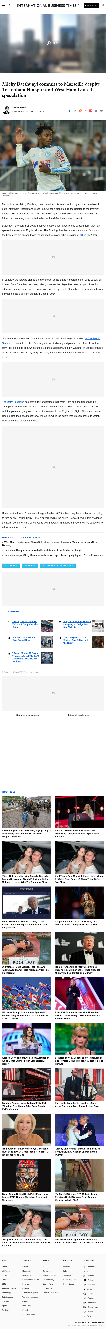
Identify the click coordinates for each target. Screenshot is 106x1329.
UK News (6, 1271)
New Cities (26, 1306)
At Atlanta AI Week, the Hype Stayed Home (23, 638)
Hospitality (26, 1271)
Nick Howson (21, 107)
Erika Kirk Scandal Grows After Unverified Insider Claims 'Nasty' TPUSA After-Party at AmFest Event (77, 1015)
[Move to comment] (101, 110)
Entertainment (7, 1297)
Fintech (25, 1310)
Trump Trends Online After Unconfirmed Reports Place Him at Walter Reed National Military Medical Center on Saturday (77, 970)
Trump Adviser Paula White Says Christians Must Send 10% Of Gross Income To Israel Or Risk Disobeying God (25, 1152)
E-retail (25, 1267)
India (65, 1271)
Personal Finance (9, 1288)
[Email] (96, 110)
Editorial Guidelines (78, 715)
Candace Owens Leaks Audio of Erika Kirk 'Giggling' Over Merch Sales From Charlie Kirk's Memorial (24, 1106)
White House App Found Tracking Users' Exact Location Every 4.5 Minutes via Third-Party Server (25, 924)
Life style (5, 1301)
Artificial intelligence (30, 1293)
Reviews (5, 1310)
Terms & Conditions (50, 1275)
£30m (83, 235)
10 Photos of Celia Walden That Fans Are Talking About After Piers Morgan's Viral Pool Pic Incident (25, 970)
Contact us (47, 1271)
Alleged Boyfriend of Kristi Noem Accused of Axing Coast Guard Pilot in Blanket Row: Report (25, 1061)
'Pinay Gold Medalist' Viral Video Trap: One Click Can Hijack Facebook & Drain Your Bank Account (26, 1242)
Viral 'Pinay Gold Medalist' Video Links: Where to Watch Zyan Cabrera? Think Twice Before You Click (79, 879)
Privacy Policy (48, 1280)
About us (46, 1267)
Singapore (67, 1275)
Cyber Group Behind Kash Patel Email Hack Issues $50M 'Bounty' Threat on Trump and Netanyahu (25, 1197)
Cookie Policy (48, 1284)
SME (4, 1284)
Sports (4, 1306)
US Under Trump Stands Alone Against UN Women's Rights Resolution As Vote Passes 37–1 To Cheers (25, 1015)
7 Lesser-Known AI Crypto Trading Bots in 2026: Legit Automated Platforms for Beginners (25, 657)
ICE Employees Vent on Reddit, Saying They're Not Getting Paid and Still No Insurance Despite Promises (26, 833)
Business (5, 1280)
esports (25, 1301)
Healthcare (26, 1275)
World (4, 1267)
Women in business (30, 1297)
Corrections (47, 1288)
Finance (25, 1284)
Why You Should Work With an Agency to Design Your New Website (77, 624)
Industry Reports (29, 1314)
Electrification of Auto (30, 1280)
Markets (5, 1275)
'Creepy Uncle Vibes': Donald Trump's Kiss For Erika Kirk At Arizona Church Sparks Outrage (77, 1152)
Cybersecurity (27, 1288)
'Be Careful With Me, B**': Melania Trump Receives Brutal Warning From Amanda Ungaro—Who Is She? (76, 1197)
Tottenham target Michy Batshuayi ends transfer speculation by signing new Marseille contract (53, 555)
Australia (66, 1267)
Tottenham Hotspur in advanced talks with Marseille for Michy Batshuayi (42, 550)
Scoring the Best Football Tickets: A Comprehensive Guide (25, 624)
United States (68, 1284)
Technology (6, 1293)
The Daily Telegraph (13, 402)
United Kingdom (69, 1280)
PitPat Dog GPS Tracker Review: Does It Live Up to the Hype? (76, 640)
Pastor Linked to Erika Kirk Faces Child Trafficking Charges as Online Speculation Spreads (77, 833)
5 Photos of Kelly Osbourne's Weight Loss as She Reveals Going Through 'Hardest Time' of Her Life (79, 1061)
